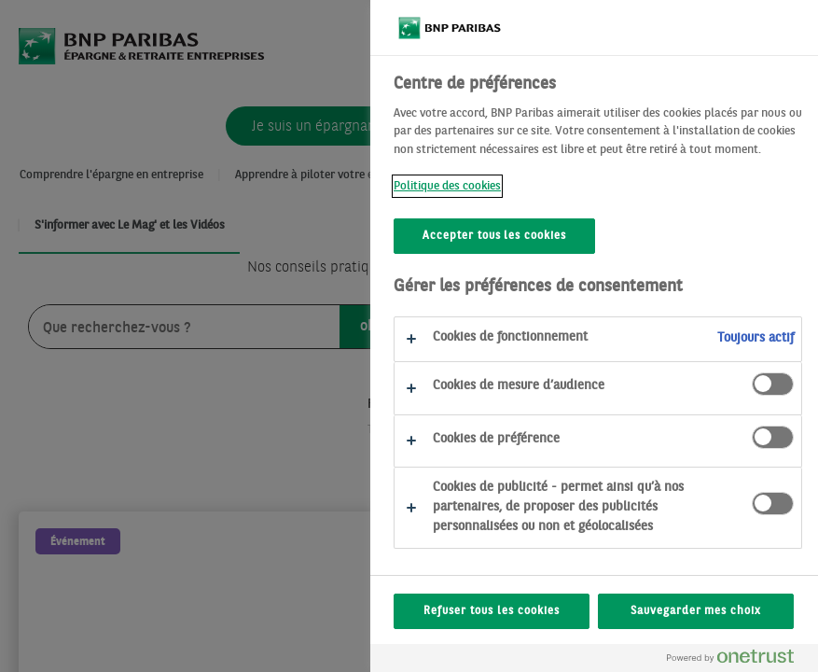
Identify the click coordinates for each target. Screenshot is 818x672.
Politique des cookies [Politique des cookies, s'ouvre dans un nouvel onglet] (447, 186)
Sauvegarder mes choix (696, 611)
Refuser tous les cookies (491, 611)
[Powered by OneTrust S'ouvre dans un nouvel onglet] (738, 660)
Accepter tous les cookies (494, 236)
